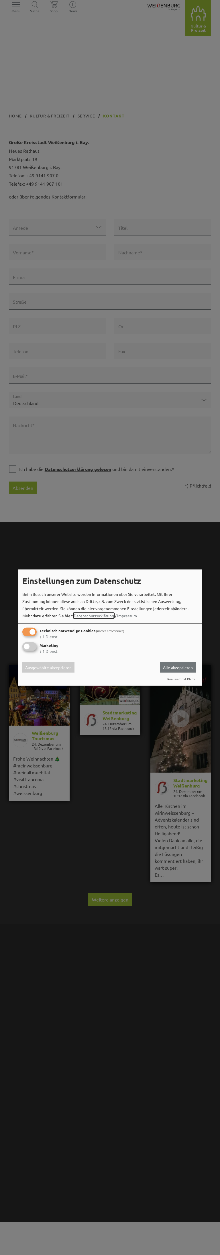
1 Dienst (49, 636)
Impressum (127, 615)
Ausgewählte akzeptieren (48, 667)
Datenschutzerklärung (94, 615)
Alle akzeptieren (178, 667)
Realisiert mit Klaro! (181, 679)
